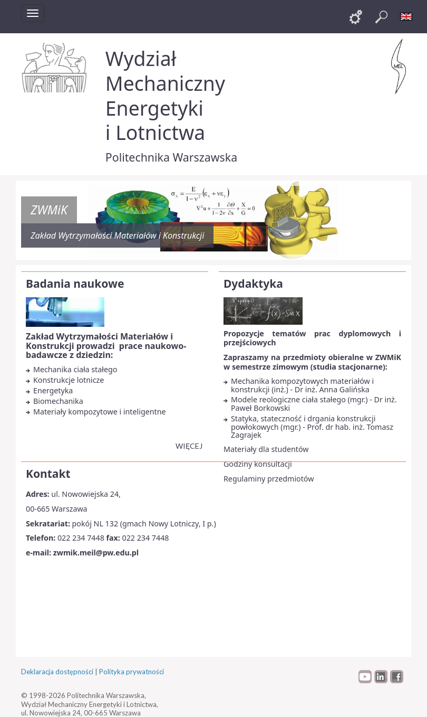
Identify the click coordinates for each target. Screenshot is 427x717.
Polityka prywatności (131, 671)
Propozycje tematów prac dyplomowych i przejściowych (312, 338)
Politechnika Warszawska (171, 157)
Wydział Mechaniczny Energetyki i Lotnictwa (165, 95)
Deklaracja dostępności (57, 671)
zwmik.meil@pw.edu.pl (96, 553)
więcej (189, 445)
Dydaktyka (253, 283)
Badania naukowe (75, 283)
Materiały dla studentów (266, 449)
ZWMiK (49, 209)
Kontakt (48, 473)
